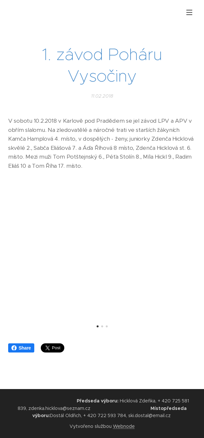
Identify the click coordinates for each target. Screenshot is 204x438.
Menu (189, 12)
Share (21, 348)
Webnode (124, 426)
